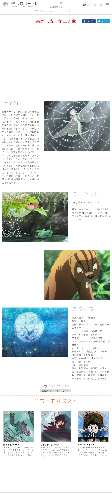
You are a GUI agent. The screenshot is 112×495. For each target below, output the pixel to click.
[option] (18, 437)
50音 (68, 11)
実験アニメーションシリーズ (55, 391)
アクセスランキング (43, 11)
